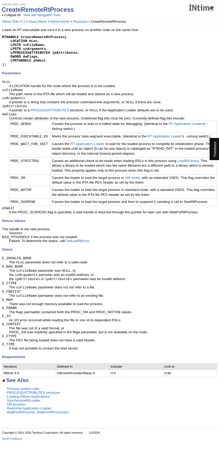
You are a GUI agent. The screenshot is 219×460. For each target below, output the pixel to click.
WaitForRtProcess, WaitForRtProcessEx (38, 430)
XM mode (132, 187)
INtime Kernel (59, 21)
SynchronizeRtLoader (23, 418)
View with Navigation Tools (42, 15)
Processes (80, 21)
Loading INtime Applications (28, 414)
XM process (16, 422)
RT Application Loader (186, 133)
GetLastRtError (77, 250)
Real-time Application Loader (29, 426)
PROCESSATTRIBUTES (50, 118)
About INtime (38, 21)
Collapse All (12, 15)
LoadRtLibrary (188, 170)
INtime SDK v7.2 (13, 21)
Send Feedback (12, 456)
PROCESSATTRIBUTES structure (33, 410)
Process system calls (23, 406)
